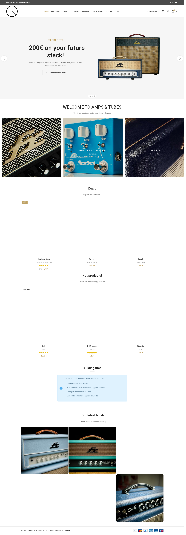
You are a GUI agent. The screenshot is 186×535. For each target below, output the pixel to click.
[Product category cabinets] (154, 147)
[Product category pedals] (93, 147)
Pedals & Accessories (44, 262)
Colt (43, 346)
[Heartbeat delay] (44, 228)
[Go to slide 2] (92, 96)
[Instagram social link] (173, 2)
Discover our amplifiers (56, 72)
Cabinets (92, 349)
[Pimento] (140, 315)
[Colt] (44, 315)
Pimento (140, 346)
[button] (4, 59)
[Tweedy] (92, 228)
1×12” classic (92, 346)
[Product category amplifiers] (31, 147)
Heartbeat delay (44, 259)
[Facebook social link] (170, 2)
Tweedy (92, 259)
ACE (43, 349)
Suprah (140, 259)
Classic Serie (92, 262)
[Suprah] (140, 228)
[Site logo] (12, 11)
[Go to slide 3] (94, 96)
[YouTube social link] (176, 2)
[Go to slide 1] (90, 96)
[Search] (163, 11)
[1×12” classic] (92, 315)
